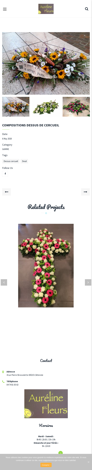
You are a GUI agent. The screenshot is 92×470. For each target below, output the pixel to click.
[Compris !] (88, 462)
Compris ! (46, 465)
